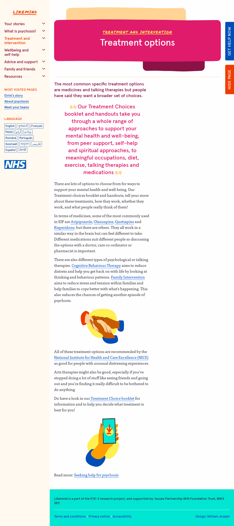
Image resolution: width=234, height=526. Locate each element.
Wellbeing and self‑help (16, 52)
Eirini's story (13, 95)
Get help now (229, 41)
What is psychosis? (20, 31)
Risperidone (64, 227)
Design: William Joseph (213, 516)
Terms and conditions (70, 516)
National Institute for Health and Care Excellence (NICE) (101, 357)
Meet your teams (16, 107)
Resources (13, 76)
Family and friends (19, 69)
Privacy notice (99, 516)
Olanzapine (103, 221)
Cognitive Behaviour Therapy (96, 265)
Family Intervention (128, 277)
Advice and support (21, 62)
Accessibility (122, 516)
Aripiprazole (81, 221)
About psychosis (16, 101)
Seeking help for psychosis (96, 475)
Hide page (229, 79)
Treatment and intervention (17, 41)
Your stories (14, 24)
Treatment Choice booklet (112, 398)
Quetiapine (124, 221)
